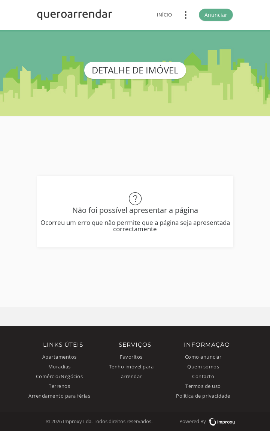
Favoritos (131, 357)
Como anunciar (203, 357)
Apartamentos (59, 357)
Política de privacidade (203, 396)
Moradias (59, 367)
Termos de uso (203, 386)
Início (164, 15)
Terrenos (59, 386)
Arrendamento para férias (59, 396)
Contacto (203, 376)
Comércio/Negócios (59, 376)
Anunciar (215, 14)
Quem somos (203, 367)
